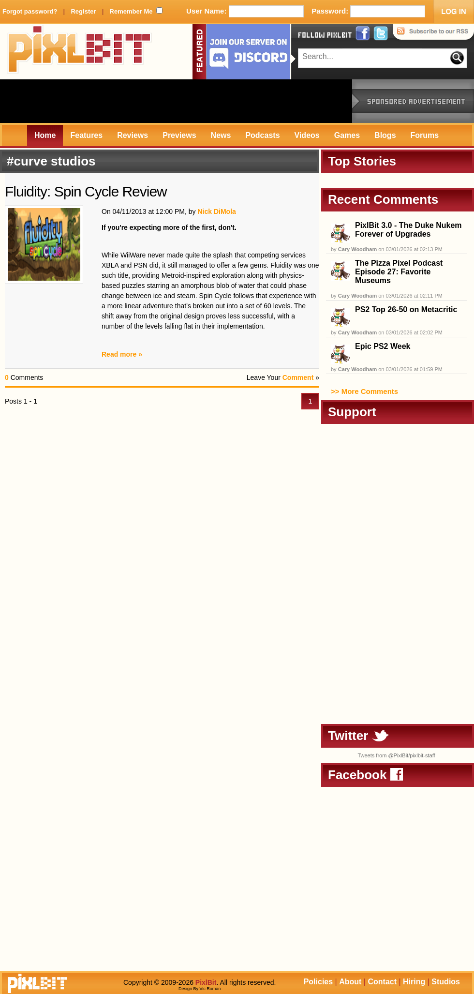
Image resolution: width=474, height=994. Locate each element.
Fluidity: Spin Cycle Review (86, 191)
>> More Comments (364, 391)
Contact (382, 982)
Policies (318, 982)
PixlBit (79, 51)
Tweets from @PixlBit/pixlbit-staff (396, 755)
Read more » (122, 354)
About (350, 982)
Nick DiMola (216, 211)
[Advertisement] (176, 101)
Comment (298, 377)
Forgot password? (29, 11)
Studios (445, 982)
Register (83, 11)
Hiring (414, 982)
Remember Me (131, 11)
